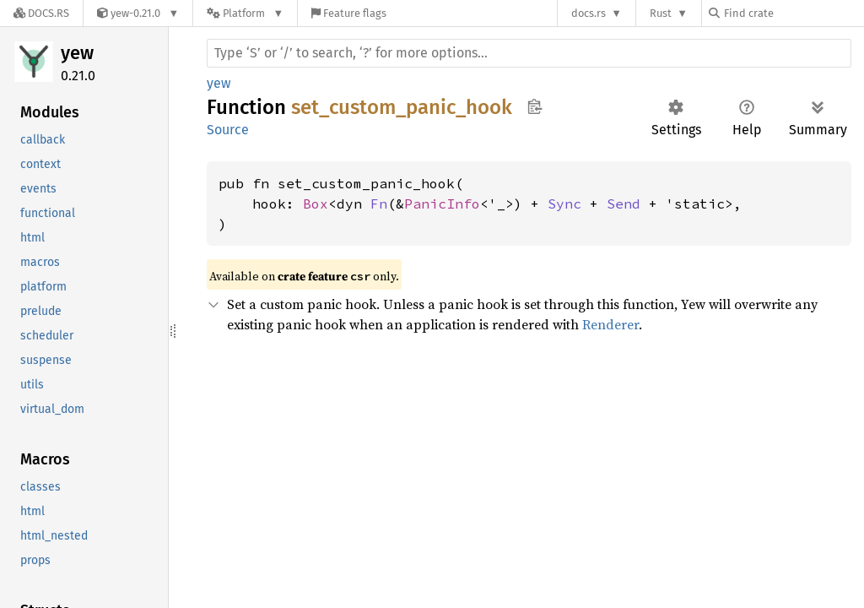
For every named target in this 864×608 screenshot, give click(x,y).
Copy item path (534, 106)
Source (228, 130)
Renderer (610, 324)
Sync (564, 203)
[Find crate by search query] (793, 13)
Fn (378, 203)
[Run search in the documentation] (529, 53)
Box (315, 203)
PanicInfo (442, 203)
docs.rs (588, 13)
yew (77, 52)
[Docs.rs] (41, 13)
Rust (661, 13)
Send (623, 203)
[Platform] (245, 13)
